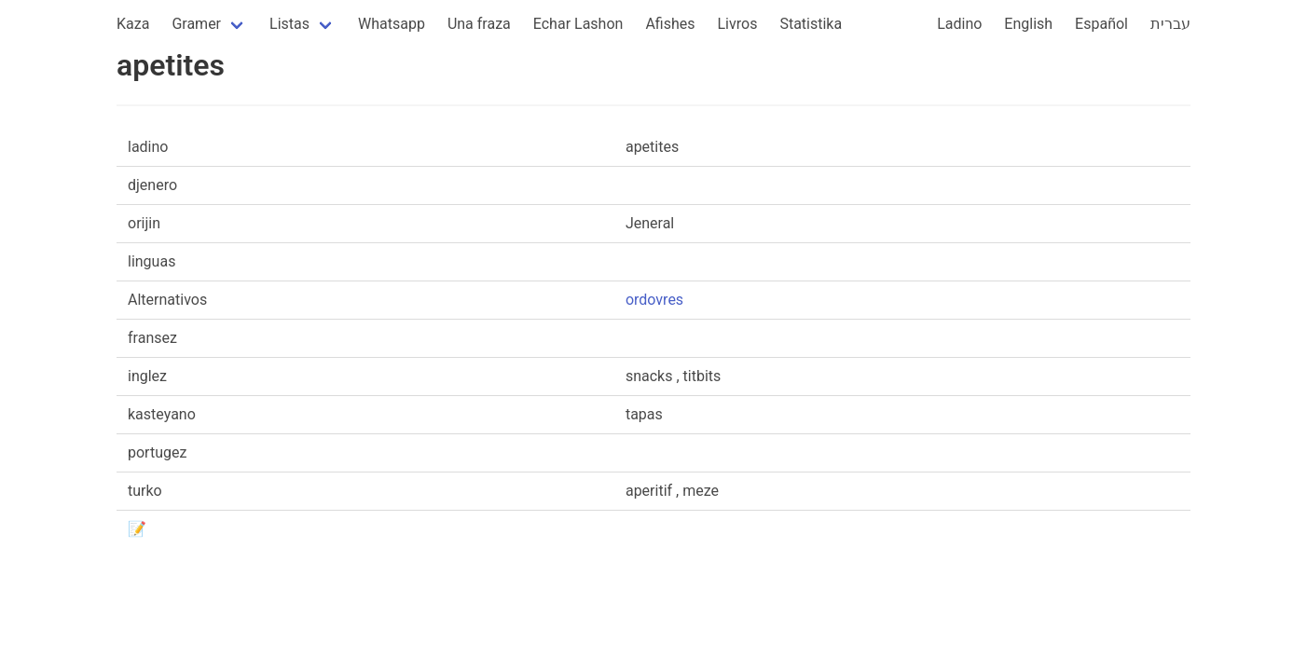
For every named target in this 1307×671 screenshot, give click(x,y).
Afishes (670, 24)
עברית (1170, 24)
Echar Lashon (578, 24)
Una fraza (479, 24)
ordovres (654, 299)
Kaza (133, 24)
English (1028, 24)
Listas (289, 24)
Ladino (959, 24)
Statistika (810, 24)
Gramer (196, 24)
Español (1101, 24)
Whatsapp (391, 24)
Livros (738, 24)
